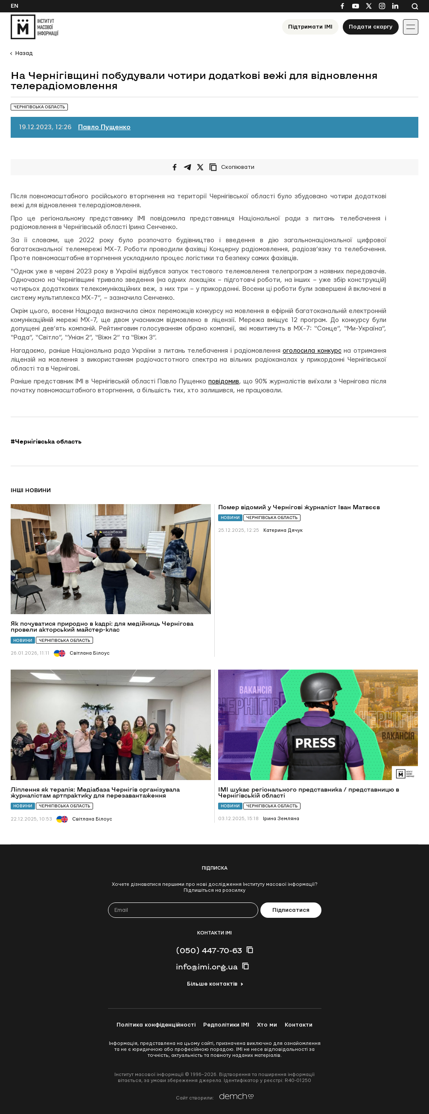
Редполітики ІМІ (226, 1025)
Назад (23, 53)
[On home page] (34, 27)
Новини (22, 640)
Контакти (298, 1025)
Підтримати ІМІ (310, 27)
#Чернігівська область (46, 441)
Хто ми (267, 1025)
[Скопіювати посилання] (234, 167)
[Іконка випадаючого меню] (410, 27)
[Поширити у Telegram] (187, 167)
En (14, 6)
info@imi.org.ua (207, 966)
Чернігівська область (64, 640)
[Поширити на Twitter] (200, 167)
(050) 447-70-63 (209, 950)
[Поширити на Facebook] (174, 167)
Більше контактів (212, 984)
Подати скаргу (371, 27)
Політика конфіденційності (156, 1025)
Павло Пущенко (104, 127)
